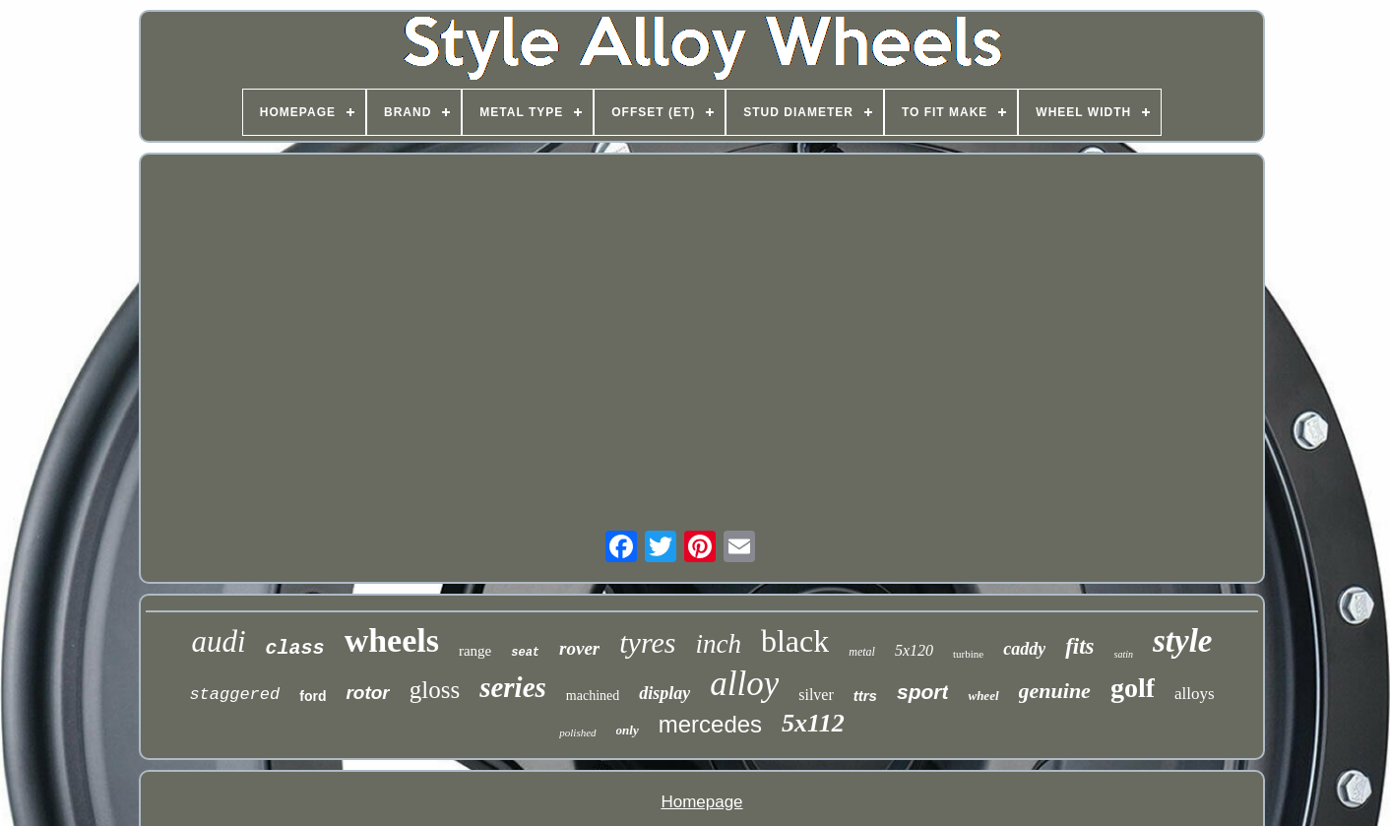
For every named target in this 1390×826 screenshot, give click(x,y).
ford (312, 696)
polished (577, 732)
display (664, 693)
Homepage (701, 802)
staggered (234, 694)
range (475, 651)
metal (862, 652)
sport (923, 691)
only (627, 730)
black (795, 641)
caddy (1024, 649)
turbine (968, 654)
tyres (647, 642)
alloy (744, 684)
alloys (1194, 693)
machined (592, 695)
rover (579, 648)
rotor (367, 692)
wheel (983, 695)
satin (1123, 654)
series (512, 687)
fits (1079, 646)
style (1182, 641)
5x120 (914, 650)
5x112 (813, 723)
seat (525, 653)
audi (218, 641)
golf (1132, 687)
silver (816, 694)
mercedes (710, 724)
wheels (392, 640)
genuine (1055, 690)
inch (718, 644)
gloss (435, 689)
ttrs (865, 695)
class (295, 648)
